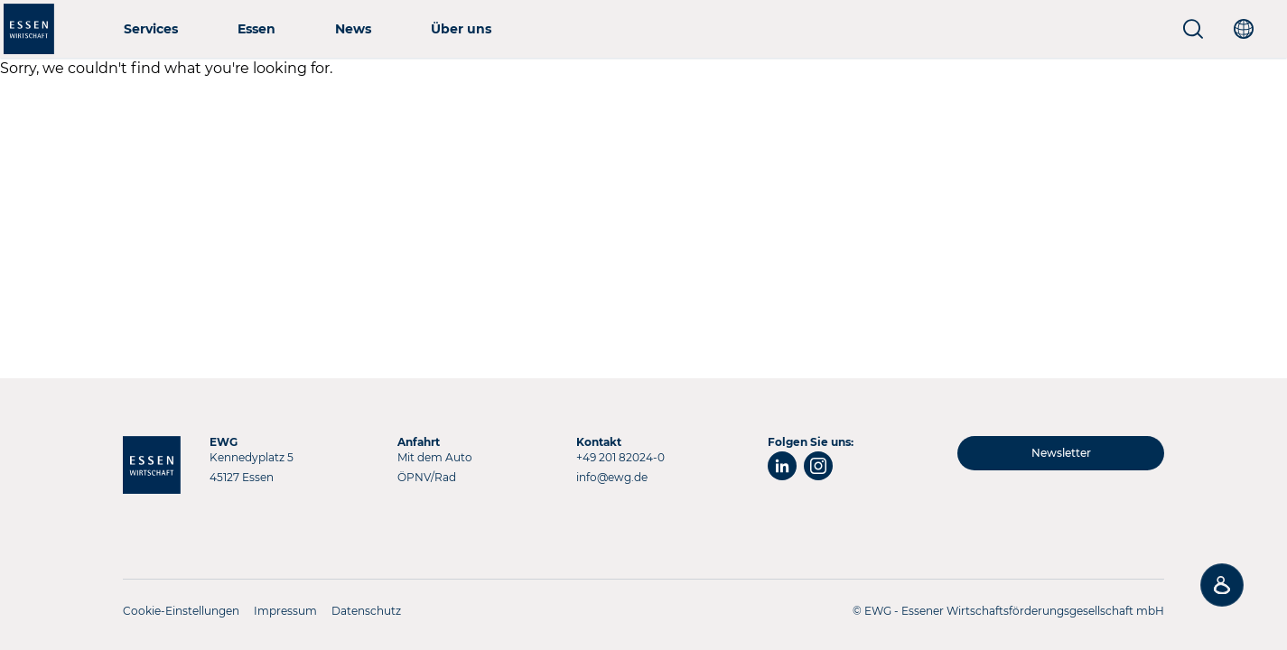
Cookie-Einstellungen (181, 611)
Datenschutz (366, 611)
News (353, 29)
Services (151, 29)
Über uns (461, 29)
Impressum (285, 611)
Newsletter (1061, 453)
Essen (256, 29)
